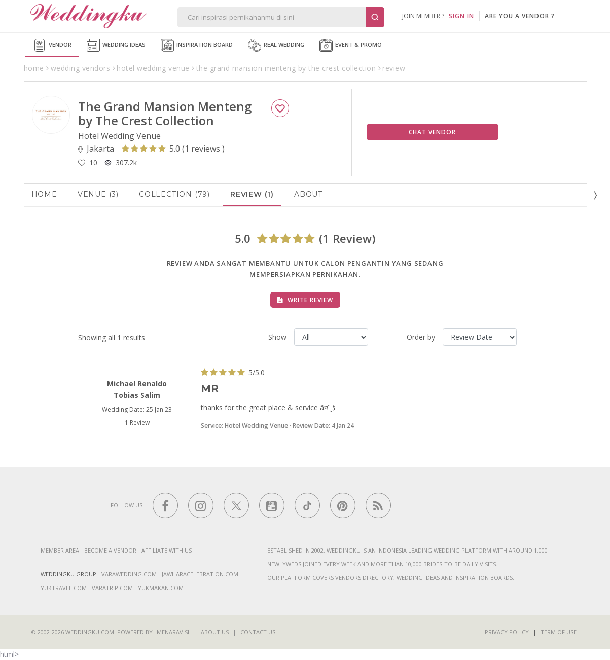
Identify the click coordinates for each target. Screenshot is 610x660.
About (308, 194)
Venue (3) (98, 194)
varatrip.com (112, 588)
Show (277, 337)
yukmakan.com (161, 588)
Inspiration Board (197, 45)
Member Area (60, 550)
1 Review (137, 422)
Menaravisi (173, 632)
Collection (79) (174, 194)
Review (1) (252, 194)
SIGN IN (461, 16)
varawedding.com (129, 574)
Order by (421, 337)
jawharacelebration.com (200, 574)
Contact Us (257, 632)
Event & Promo (350, 45)
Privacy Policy (507, 632)
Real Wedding (276, 45)
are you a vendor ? (520, 16)
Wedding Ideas (116, 45)
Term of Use (559, 632)
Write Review (305, 300)
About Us (215, 632)
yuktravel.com (64, 588)
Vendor (52, 45)
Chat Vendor (432, 132)
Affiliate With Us (166, 550)
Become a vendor (110, 550)
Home (44, 194)
